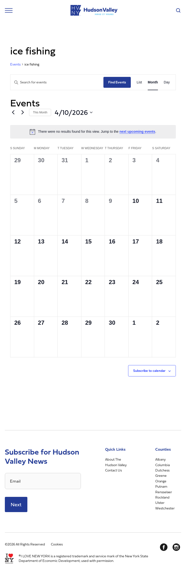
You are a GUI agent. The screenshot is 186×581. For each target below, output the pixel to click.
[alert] (93, 132)
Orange (160, 481)
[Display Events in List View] (139, 82)
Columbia (162, 464)
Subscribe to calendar (149, 370)
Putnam (161, 486)
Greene (161, 475)
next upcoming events (137, 131)
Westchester (165, 508)
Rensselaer (163, 491)
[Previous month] (13, 112)
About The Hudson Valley (116, 462)
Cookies (57, 544)
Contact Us (113, 470)
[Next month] (22, 112)
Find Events (117, 82)
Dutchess (162, 470)
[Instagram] (176, 547)
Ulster (159, 502)
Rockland (162, 497)
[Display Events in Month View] (153, 82)
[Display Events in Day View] (167, 82)
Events (15, 64)
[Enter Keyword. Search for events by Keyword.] (56, 82)
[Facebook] (164, 547)
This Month (40, 112)
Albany (160, 459)
